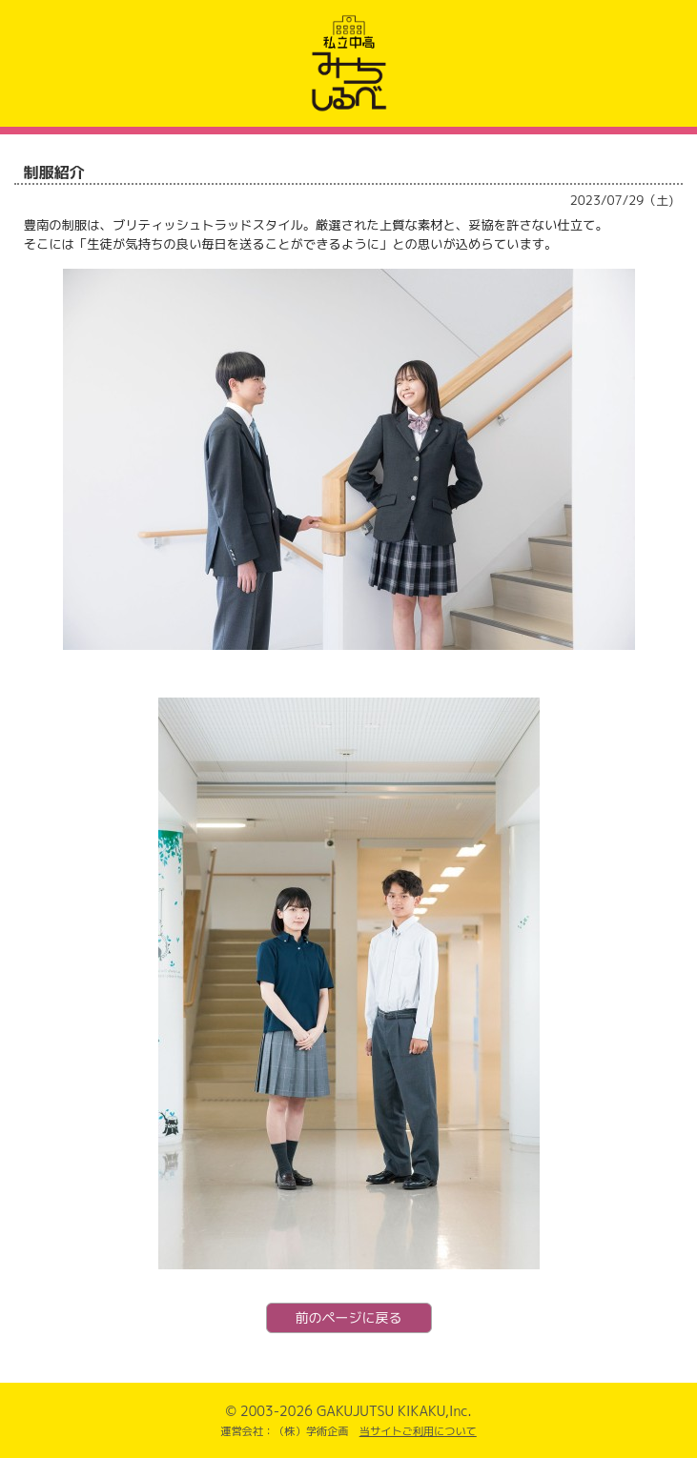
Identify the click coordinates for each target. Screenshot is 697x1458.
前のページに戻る (349, 1317)
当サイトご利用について (418, 1431)
